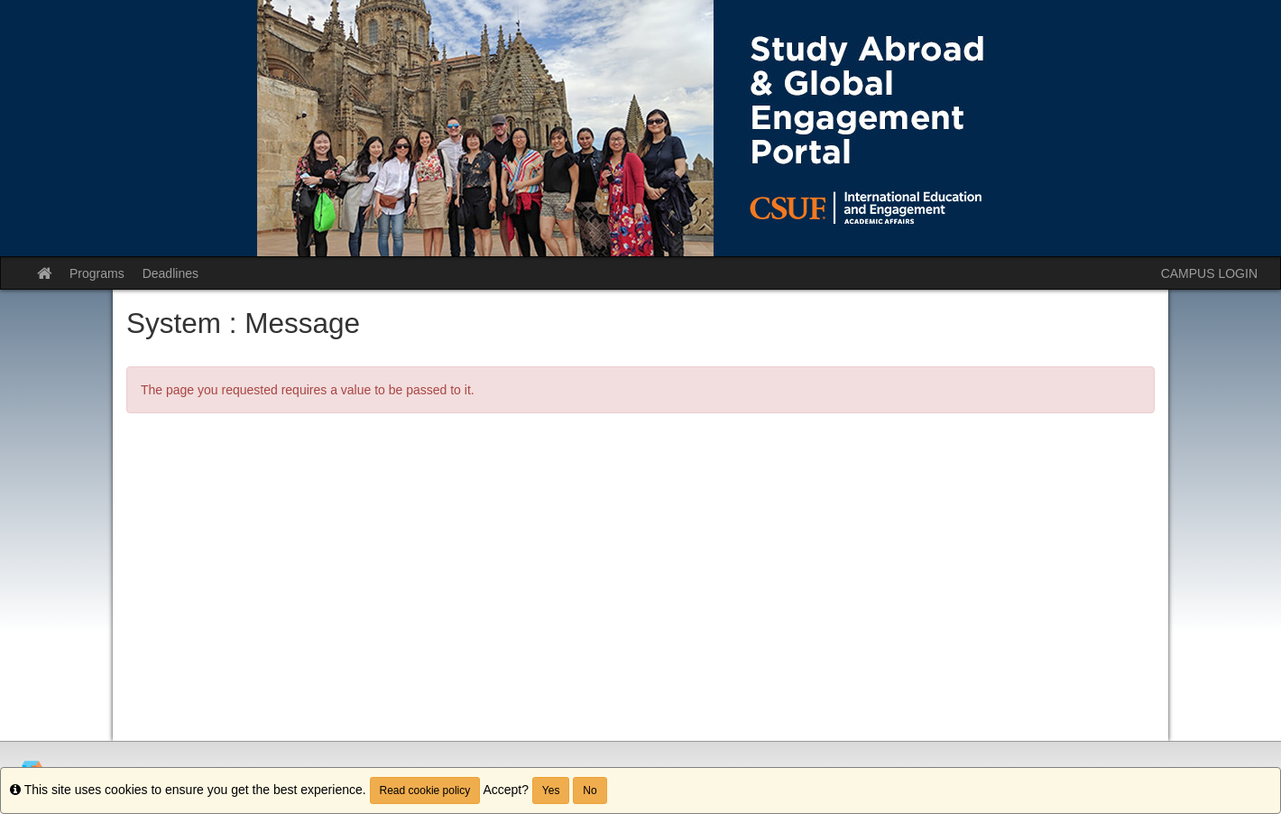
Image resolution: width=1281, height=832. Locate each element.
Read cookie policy (425, 790)
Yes (551, 790)
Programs (96, 273)
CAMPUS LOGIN (1209, 273)
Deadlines (170, 273)
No (589, 790)
